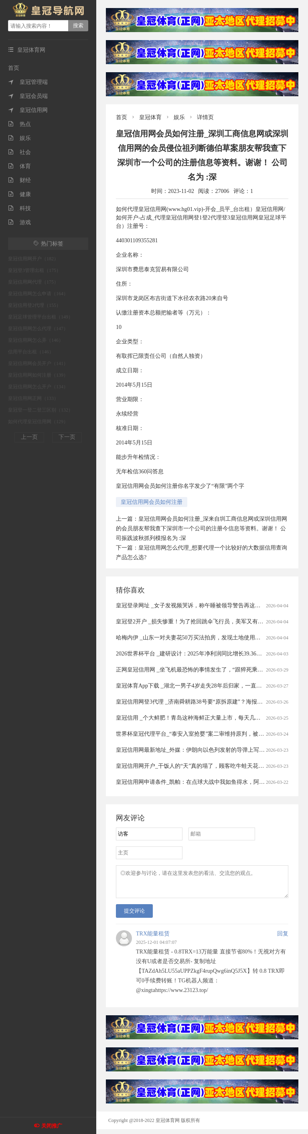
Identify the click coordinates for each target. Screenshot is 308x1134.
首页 (13, 68)
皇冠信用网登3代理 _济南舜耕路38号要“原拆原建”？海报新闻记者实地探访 (209, 702)
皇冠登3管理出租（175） (34, 270)
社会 (19, 152)
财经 (19, 180)
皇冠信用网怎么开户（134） (38, 386)
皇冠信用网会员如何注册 (151, 502)
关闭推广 (51, 1126)
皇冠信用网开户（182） (33, 259)
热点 (19, 124)
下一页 (67, 437)
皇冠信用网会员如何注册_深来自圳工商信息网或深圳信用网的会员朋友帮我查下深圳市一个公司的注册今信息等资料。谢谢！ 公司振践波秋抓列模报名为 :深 (201, 528)
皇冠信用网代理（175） (33, 282)
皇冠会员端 (28, 96)
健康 (19, 194)
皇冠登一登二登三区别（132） (40, 410)
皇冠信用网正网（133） (33, 398)
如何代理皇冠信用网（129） (38, 421)
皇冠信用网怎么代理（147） (38, 328)
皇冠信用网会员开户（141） (38, 363)
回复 (282, 938)
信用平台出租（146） (31, 352)
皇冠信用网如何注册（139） (38, 375)
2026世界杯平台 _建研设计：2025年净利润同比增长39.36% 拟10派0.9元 (204, 654)
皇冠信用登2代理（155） (34, 305)
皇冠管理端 (28, 82)
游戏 (19, 222)
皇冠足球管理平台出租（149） (40, 317)
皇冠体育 (150, 117)
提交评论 (134, 916)
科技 (19, 208)
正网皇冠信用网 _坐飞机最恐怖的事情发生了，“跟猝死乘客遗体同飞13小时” (210, 670)
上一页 (29, 437)
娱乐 (19, 138)
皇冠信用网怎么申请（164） (38, 293)
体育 (19, 166)
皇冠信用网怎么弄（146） (35, 340)
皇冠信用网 (28, 110)
